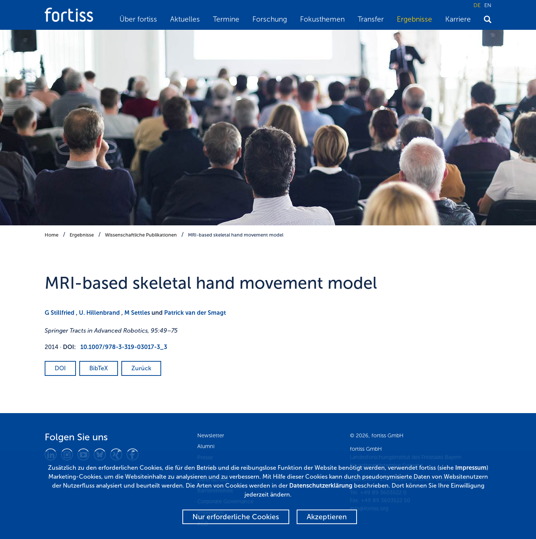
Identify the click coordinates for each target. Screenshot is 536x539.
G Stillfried (59, 312)
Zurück (141, 368)
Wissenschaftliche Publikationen (141, 235)
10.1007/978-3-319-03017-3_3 (123, 347)
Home (51, 235)
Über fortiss (138, 19)
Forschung (269, 19)
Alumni (205, 446)
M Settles (137, 312)
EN (487, 5)
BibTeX (98, 368)
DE (477, 5)
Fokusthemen (322, 19)
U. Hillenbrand (99, 312)
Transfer (371, 19)
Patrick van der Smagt (195, 312)
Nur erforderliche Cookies (235, 517)
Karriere (458, 19)
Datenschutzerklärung (320, 485)
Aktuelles (185, 19)
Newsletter (210, 435)
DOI (60, 368)
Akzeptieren (327, 517)
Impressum (470, 467)
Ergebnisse (414, 19)
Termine (226, 19)
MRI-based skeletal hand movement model (235, 235)
